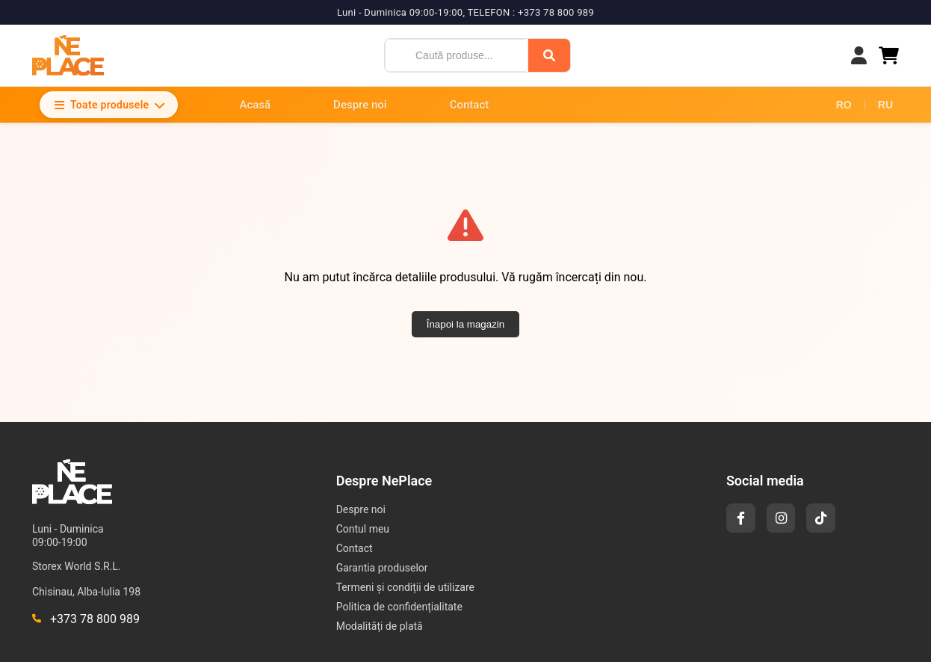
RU (885, 105)
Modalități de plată (379, 626)
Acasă (254, 104)
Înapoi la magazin (465, 324)
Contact (469, 104)
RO (844, 105)
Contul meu (362, 529)
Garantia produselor (382, 568)
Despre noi (360, 104)
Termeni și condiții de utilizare (405, 587)
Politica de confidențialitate (399, 607)
